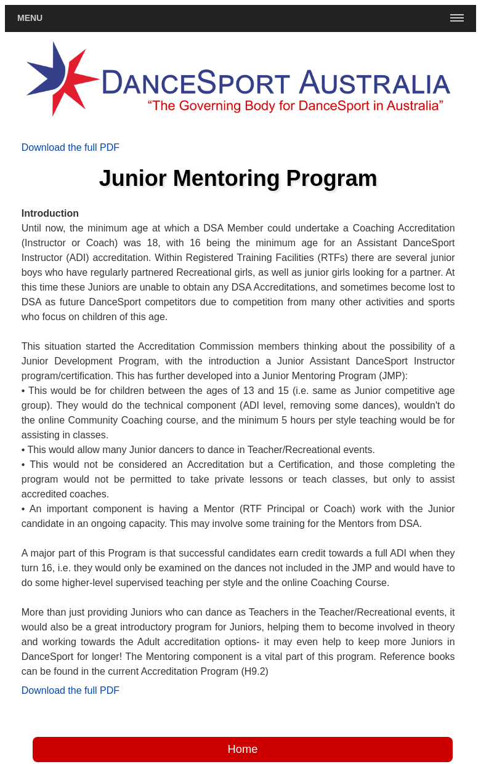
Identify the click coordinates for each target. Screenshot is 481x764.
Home (242, 748)
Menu (29, 18)
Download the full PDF (70, 147)
